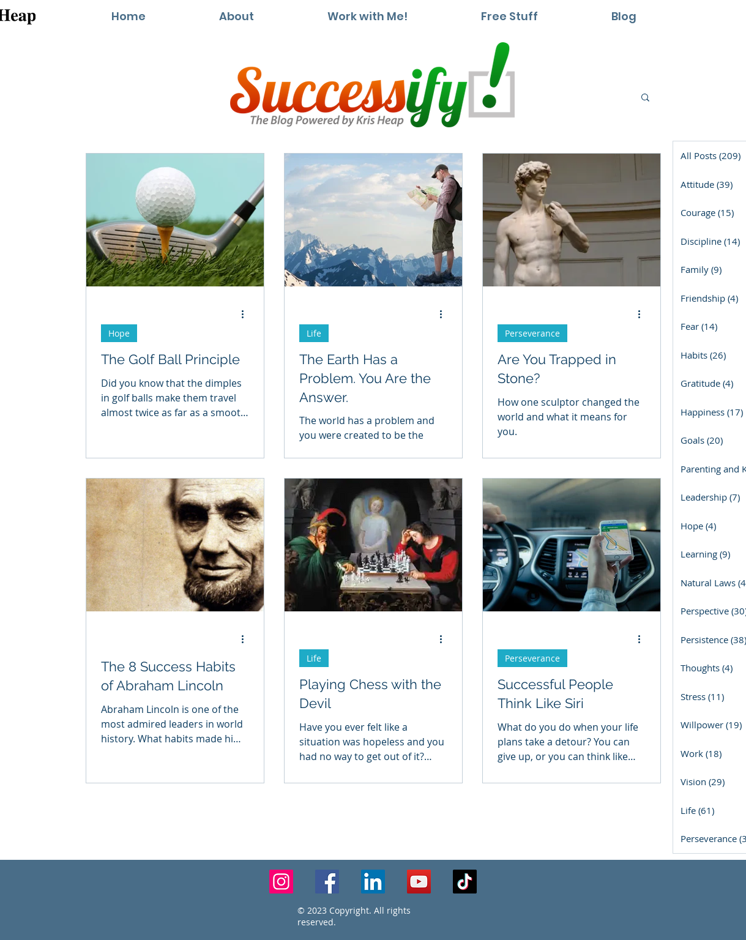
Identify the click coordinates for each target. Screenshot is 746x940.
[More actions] (247, 314)
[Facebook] (327, 881)
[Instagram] (281, 881)
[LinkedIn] (373, 881)
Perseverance (532, 333)
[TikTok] (465, 881)
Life (314, 333)
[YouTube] (419, 881)
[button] (367, 16)
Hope (119, 333)
